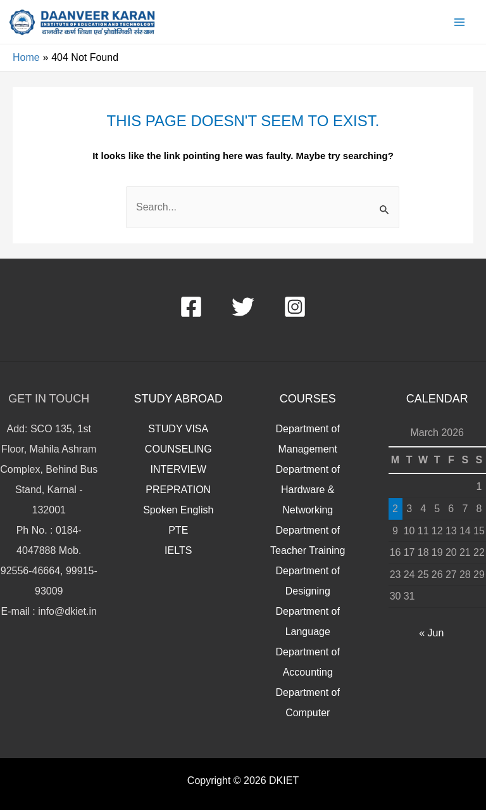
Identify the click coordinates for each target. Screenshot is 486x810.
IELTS (178, 550)
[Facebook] (191, 306)
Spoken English (178, 510)
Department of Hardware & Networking (308, 489)
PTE (178, 530)
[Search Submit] (385, 212)
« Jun (431, 632)
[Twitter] (243, 306)
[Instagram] (294, 306)
